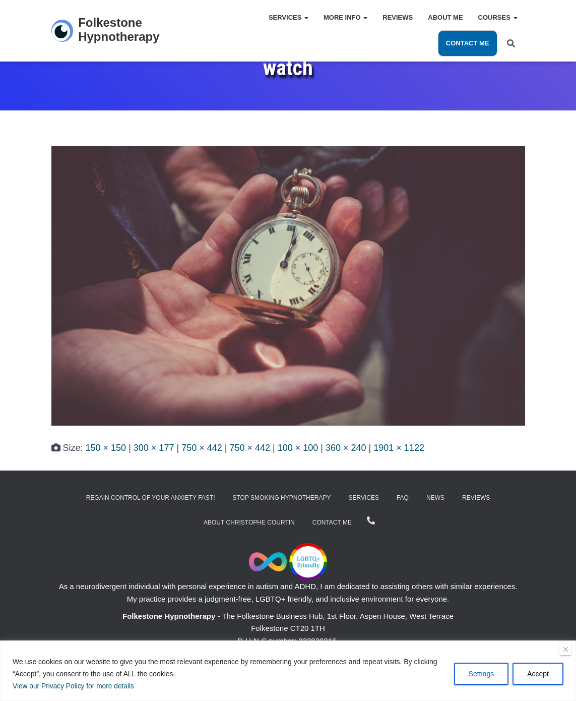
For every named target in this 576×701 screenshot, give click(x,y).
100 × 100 (298, 448)
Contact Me (467, 43)
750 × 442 (201, 448)
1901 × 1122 (398, 448)
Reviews (397, 17)
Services (288, 17)
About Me (445, 17)
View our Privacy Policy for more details (75, 686)
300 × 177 (154, 448)
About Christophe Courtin (249, 522)
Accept (538, 674)
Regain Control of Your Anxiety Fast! (150, 497)
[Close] (565, 650)
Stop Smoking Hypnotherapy (282, 497)
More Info (345, 17)
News (435, 497)
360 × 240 (346, 448)
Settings (481, 674)
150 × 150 (106, 448)
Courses (498, 17)
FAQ (403, 497)
